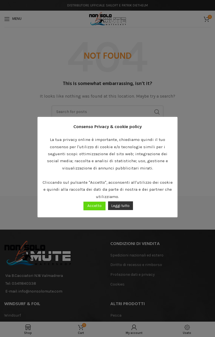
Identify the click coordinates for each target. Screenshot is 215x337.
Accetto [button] (94, 205)
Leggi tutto (120, 206)
